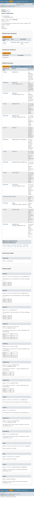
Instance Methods (16, 66)
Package (7, 1)
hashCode (25, 245)
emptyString (15, 103)
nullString (15, 172)
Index (23, 1)
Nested (6, 5)
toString (16, 246)
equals (8, 245)
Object (8, 21)
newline (14, 151)
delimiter (14, 72)
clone (4, 245)
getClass (19, 245)
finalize (13, 245)
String (4, 72)
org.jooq (8, 10)
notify (4, 246)
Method (18, 5)
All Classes (3, 3)
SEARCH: (18, 4)
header (14, 127)
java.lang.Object (5, 16)
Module (2, 1)
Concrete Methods (28, 66)
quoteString (15, 209)
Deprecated (19, 1)
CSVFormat (5, 57)
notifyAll (10, 246)
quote (13, 196)
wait (21, 246)
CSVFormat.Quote (15, 42)
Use (14, 1)
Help (27, 1)
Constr (14, 5)
